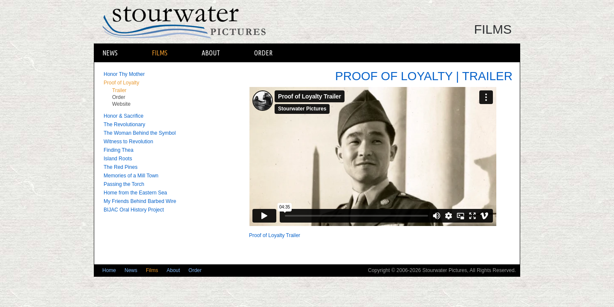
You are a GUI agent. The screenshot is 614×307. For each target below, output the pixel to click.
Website (121, 104)
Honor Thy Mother (124, 74)
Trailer (119, 90)
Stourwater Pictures (190, 21)
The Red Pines (120, 167)
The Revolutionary (124, 124)
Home (109, 270)
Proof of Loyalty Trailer (274, 235)
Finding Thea (118, 150)
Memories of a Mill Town (131, 176)
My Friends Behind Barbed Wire (140, 201)
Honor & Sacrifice (123, 116)
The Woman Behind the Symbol (140, 133)
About (211, 53)
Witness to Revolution (128, 142)
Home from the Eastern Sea (135, 193)
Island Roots (118, 159)
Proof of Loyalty (121, 83)
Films (160, 53)
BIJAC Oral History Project (134, 210)
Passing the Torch (124, 184)
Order (263, 53)
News (110, 53)
